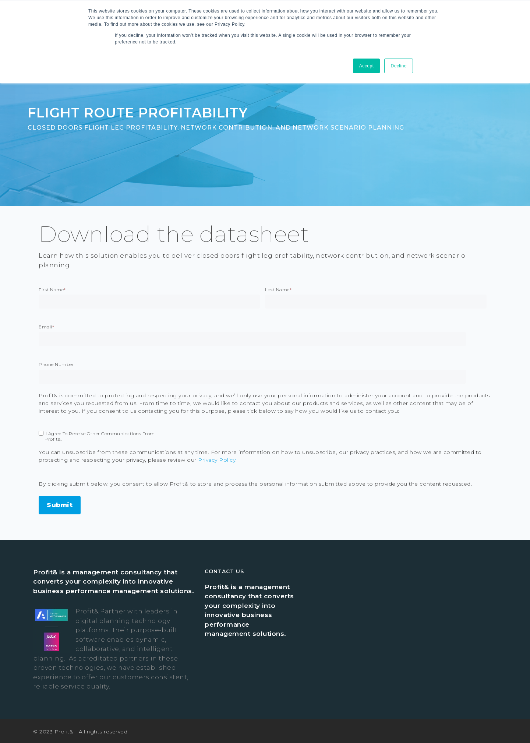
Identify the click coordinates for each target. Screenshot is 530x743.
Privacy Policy (217, 460)
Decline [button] (399, 65)
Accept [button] (366, 65)
